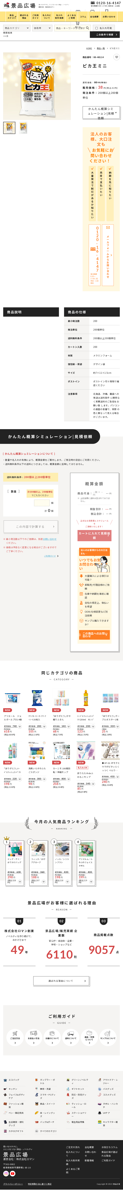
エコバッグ (11, 1083)
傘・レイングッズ (45, 1118)
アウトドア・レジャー (108, 1085)
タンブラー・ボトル (45, 1085)
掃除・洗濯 (43, 1092)
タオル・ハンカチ (108, 1109)
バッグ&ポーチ (44, 1125)
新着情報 (89, 1163)
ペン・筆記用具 (14, 1116)
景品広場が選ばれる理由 (110, 1157)
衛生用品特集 (75, 1125)
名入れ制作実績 (73, 1165)
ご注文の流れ (73, 1150)
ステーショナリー (76, 1118)
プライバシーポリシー (13, 1187)
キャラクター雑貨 (108, 1127)
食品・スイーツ (45, 1107)
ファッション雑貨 (14, 1109)
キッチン (10, 1092)
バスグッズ (106, 1092)
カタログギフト (14, 1134)
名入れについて (73, 1157)
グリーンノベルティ (77, 1085)
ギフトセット (75, 1092)
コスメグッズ (107, 1098)
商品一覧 (101, 48)
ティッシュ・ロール (76, 1109)
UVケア (104, 1116)
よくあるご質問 (73, 1173)
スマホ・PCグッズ (45, 1099)
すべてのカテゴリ (46, 1134)
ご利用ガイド (50, 555)
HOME (89, 48)
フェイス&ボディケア (14, 1099)
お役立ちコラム (110, 1150)
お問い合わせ (50, 539)
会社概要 (89, 1150)
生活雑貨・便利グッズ (14, 1127)
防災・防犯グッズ (76, 1099)
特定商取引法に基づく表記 (40, 1187)
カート (78, 27)
